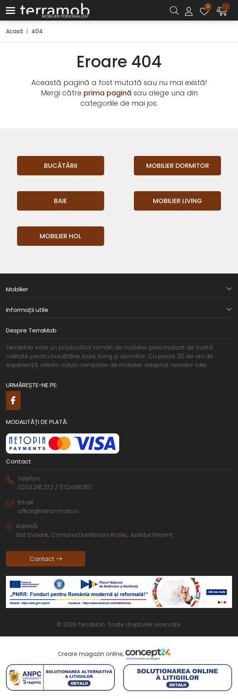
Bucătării (60, 165)
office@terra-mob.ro (48, 511)
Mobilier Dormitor (177, 165)
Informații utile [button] (119, 310)
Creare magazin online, (119, 654)
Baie (60, 200)
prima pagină (107, 93)
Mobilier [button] (119, 289)
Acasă (14, 31)
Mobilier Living (177, 200)
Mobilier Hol (60, 236)
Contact (46, 559)
